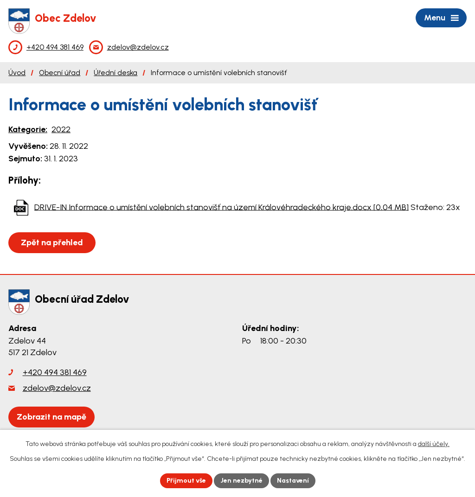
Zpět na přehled (52, 242)
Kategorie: (27, 129)
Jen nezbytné (241, 480)
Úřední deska (115, 72)
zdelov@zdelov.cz (57, 388)
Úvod (17, 72)
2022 (61, 129)
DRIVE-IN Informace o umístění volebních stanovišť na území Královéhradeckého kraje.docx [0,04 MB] (221, 207)
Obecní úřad (59, 72)
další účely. (433, 444)
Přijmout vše (186, 480)
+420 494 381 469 (55, 372)
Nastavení (293, 480)
